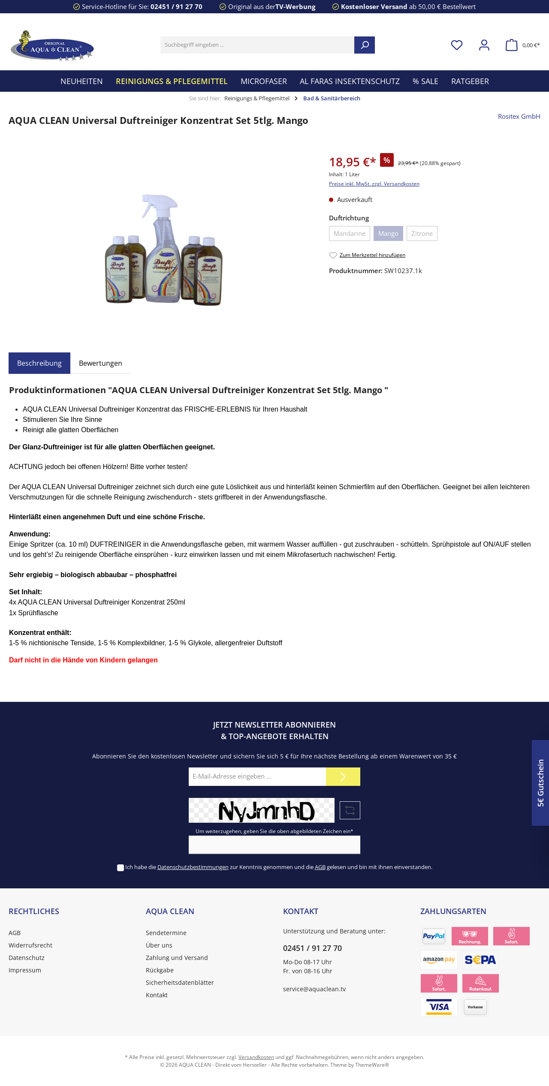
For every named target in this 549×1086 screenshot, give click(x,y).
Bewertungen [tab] (100, 363)
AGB (320, 867)
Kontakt (157, 995)
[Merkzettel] (456, 45)
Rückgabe (160, 970)
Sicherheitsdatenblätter (180, 982)
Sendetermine (166, 933)
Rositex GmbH (519, 116)
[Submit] (343, 776)
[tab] (39, 363)
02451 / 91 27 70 (176, 6)
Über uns (159, 945)
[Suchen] (364, 45)
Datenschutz (27, 958)
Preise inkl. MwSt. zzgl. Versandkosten (374, 183)
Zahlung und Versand (177, 958)
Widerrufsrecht (30, 945)
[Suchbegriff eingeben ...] (257, 45)
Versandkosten (256, 1057)
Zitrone (422, 233)
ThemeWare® (372, 1064)
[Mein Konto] (484, 45)
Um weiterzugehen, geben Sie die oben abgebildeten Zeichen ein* (274, 831)
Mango (388, 233)
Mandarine (349, 233)
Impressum (25, 970)
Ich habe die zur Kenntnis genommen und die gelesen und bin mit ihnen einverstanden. (278, 867)
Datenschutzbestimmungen (193, 867)
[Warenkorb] (520, 45)
